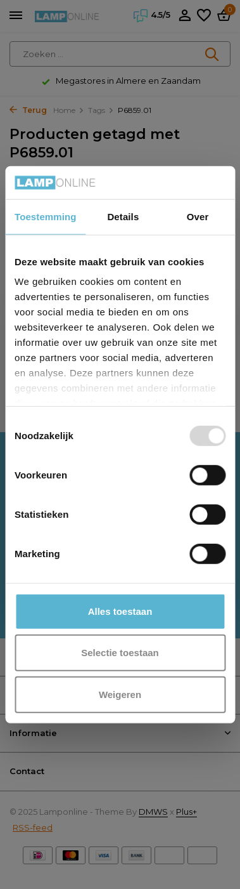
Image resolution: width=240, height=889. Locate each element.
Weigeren (120, 694)
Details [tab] (123, 216)
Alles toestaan (120, 611)
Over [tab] (198, 216)
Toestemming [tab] (46, 216)
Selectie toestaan (120, 652)
